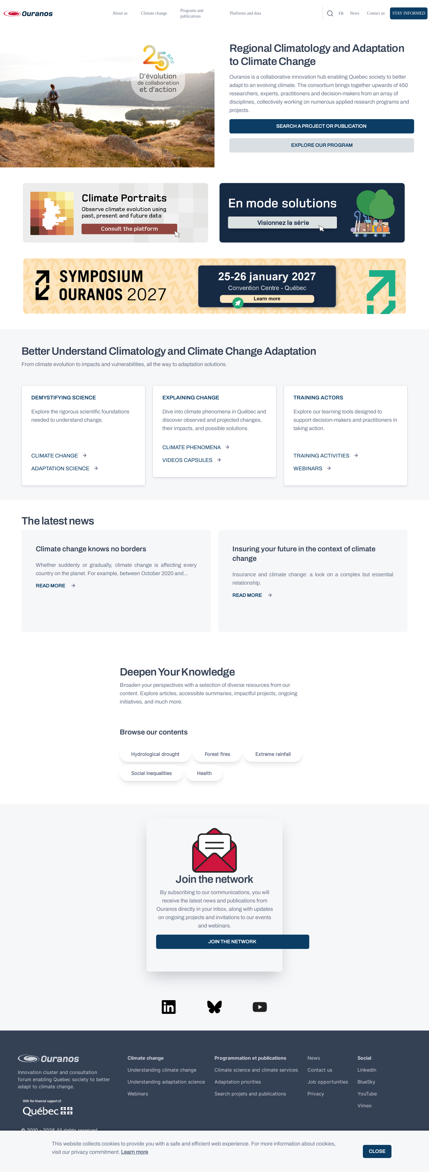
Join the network (232, 941)
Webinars (307, 468)
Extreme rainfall (273, 754)
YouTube (367, 1094)
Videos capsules (187, 460)
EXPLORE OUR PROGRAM (322, 145)
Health (204, 773)
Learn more (134, 1152)
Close (377, 1151)
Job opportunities (327, 1082)
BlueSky (366, 1082)
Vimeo (365, 1106)
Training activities (321, 456)
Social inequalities (151, 773)
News (354, 13)
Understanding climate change (162, 1070)
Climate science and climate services (256, 1070)
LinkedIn (367, 1070)
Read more (50, 585)
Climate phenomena (191, 447)
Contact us (376, 13)
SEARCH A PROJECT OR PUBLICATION (321, 126)
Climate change (54, 456)
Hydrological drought (155, 754)
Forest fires (217, 754)
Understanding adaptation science (166, 1082)
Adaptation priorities (237, 1082)
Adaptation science (60, 468)
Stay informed (408, 13)
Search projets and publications (250, 1094)
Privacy (315, 1094)
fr (340, 13)
